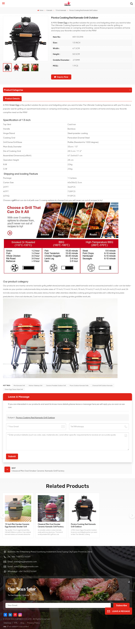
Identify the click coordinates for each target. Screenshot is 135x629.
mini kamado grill (19, 385)
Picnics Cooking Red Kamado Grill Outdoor (35, 417)
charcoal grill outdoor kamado (102, 385)
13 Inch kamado (60, 10)
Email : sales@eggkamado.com (22, 561)
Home (40, 10)
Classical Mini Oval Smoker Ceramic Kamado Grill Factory (51, 525)
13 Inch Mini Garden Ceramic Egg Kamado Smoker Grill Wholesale (17, 525)
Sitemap (7, 623)
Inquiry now (61, 77)
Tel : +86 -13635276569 (19, 556)
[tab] (12, 98)
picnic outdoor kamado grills (79, 385)
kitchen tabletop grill (35, 385)
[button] (132, 515)
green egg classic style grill (14, 389)
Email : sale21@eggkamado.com (23, 566)
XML (16, 623)
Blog (22, 623)
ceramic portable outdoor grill (56, 385)
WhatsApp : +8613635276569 (22, 571)
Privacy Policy (33, 623)
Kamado (49, 10)
